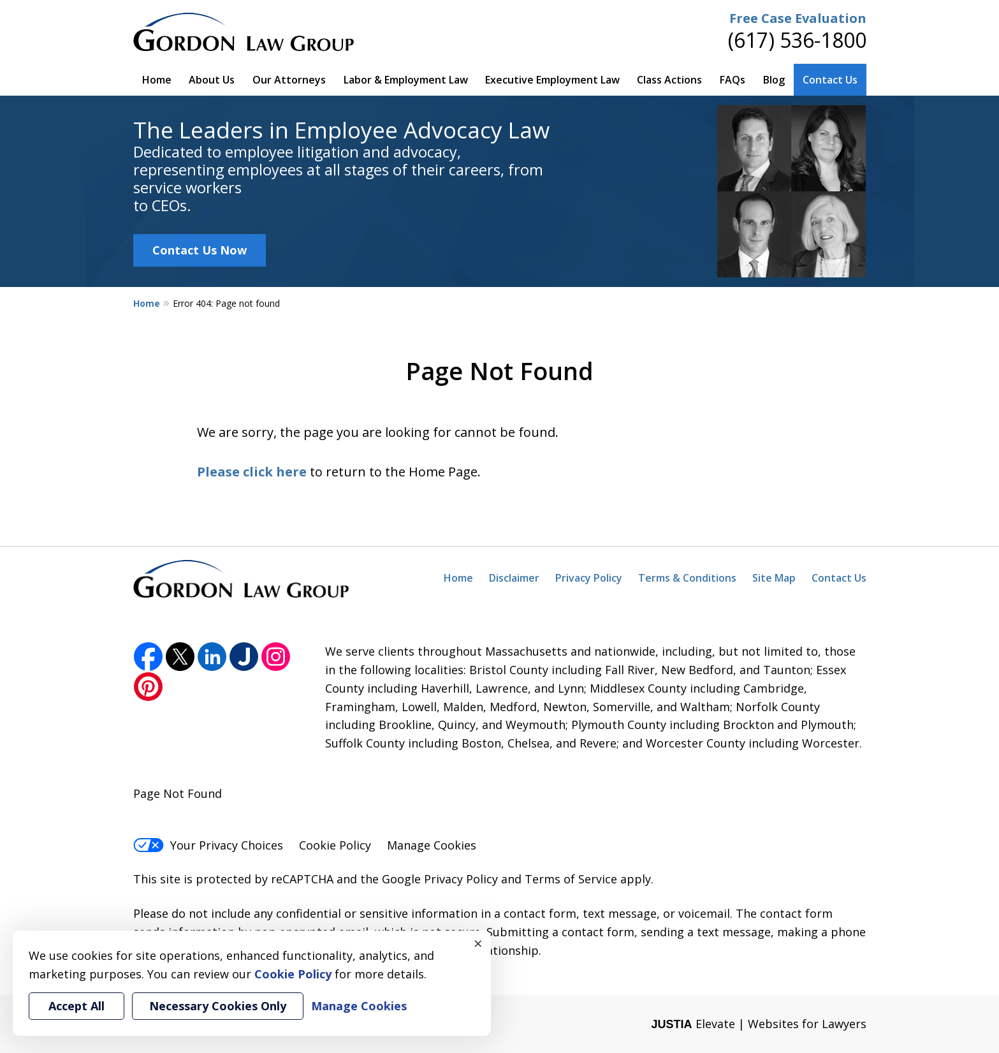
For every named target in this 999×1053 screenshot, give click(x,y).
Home (156, 80)
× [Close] (478, 943)
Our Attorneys (289, 80)
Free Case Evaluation (797, 18)
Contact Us (830, 80)
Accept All (76, 1005)
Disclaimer (514, 578)
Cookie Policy (335, 845)
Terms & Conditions (687, 578)
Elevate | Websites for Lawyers (758, 1023)
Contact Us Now (199, 250)
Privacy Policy (588, 578)
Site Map (774, 578)
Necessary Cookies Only (217, 1005)
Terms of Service (571, 879)
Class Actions (669, 80)
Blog (774, 80)
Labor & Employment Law (406, 80)
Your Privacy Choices (208, 845)
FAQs (732, 80)
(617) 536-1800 (797, 40)
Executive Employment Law (552, 80)
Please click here (252, 471)
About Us (212, 80)
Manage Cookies (431, 845)
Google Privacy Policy (440, 879)
